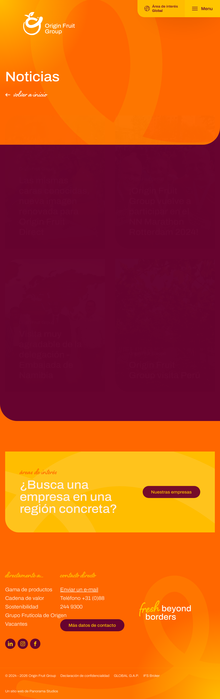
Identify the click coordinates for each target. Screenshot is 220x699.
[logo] (49, 23)
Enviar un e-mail (79, 589)
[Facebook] (35, 644)
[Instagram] (23, 644)
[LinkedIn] (10, 644)
